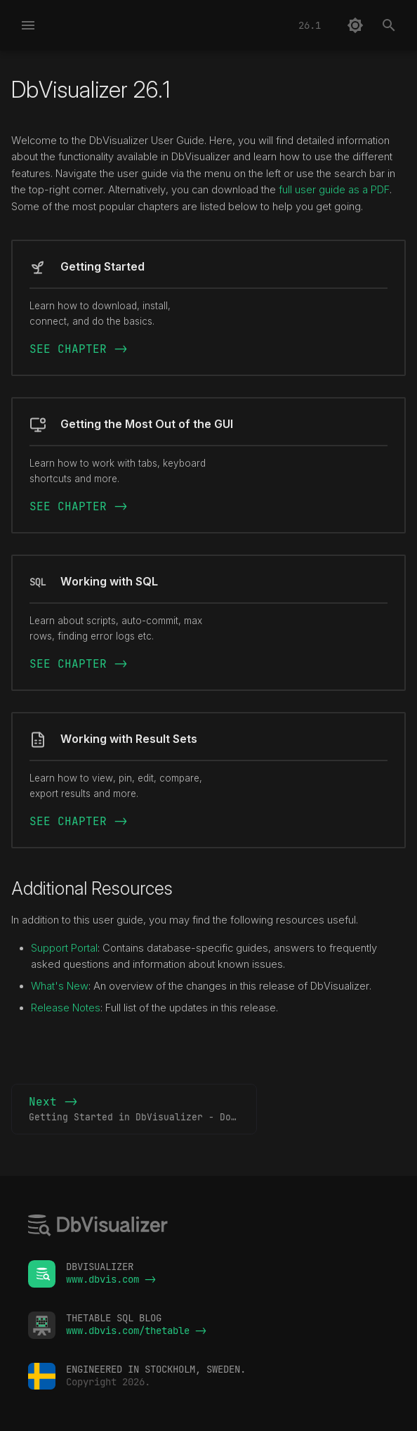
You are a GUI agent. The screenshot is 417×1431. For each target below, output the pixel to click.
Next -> (143, 1109)
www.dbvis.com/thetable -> (136, 1330)
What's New (59, 986)
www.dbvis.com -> (111, 1279)
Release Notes (65, 1008)
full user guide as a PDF (334, 189)
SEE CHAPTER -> (78, 349)
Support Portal (64, 948)
